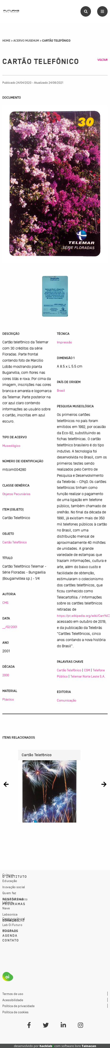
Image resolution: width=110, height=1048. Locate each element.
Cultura (8, 875)
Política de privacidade (18, 1006)
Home (6, 41)
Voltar (102, 60)
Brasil (61, 390)
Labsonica (10, 914)
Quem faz (9, 893)
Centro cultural (13, 919)
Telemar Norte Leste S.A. (87, 676)
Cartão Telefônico (14, 542)
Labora (7, 902)
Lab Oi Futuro (12, 925)
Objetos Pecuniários (16, 494)
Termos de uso (12, 994)
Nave (6, 908)
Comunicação (66, 700)
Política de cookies (15, 1012)
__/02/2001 (9, 627)
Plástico (8, 699)
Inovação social (13, 887)
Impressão (64, 342)
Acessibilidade (12, 1000)
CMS (5, 602)
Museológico (11, 446)
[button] (6, 784)
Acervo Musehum (26, 41)
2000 (5, 675)
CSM (87, 670)
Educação (9, 881)
